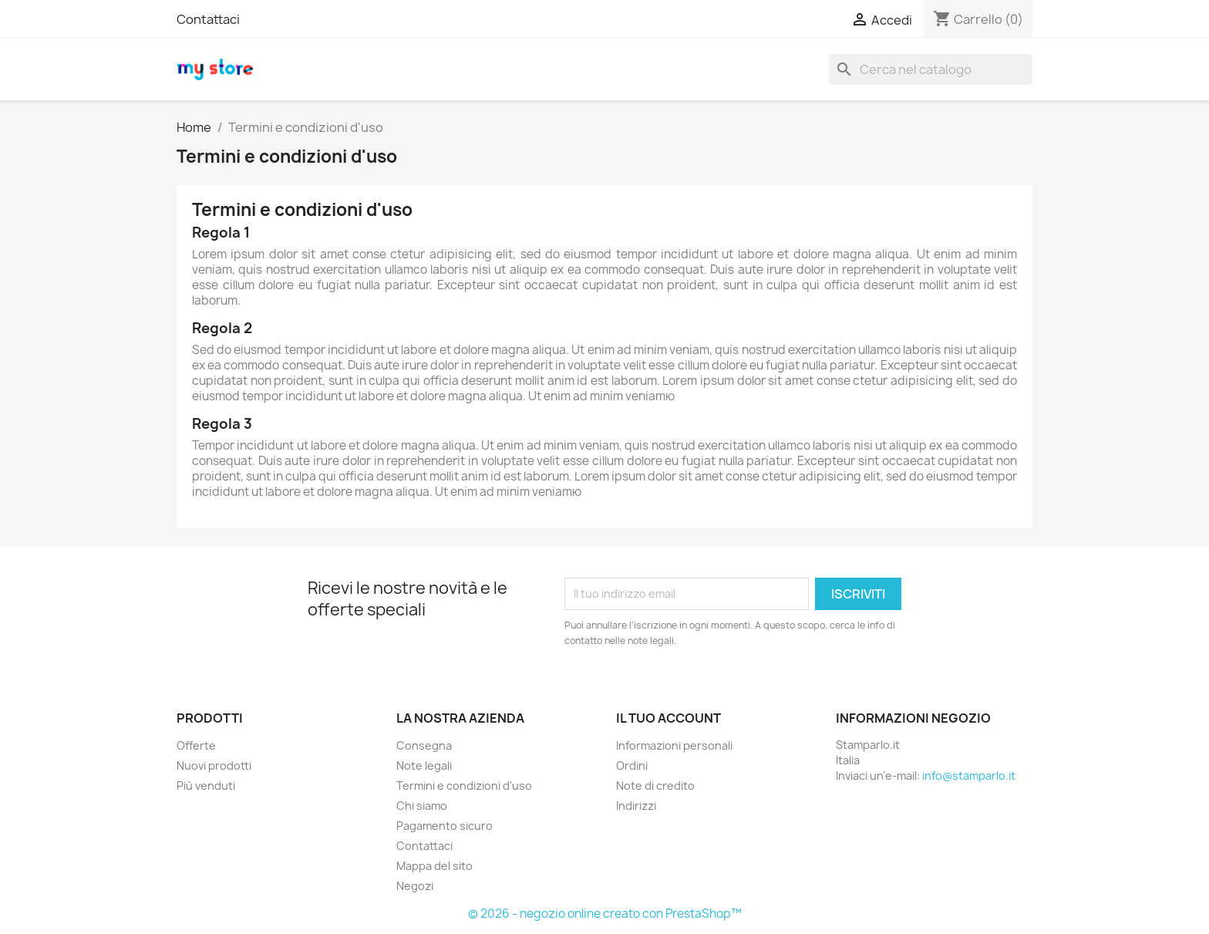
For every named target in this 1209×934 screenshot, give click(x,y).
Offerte (196, 745)
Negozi (414, 885)
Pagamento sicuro (444, 825)
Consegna (424, 745)
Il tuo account (668, 718)
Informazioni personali (674, 745)
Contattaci (208, 19)
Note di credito (655, 785)
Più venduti (206, 785)
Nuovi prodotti (214, 765)
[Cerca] (930, 69)
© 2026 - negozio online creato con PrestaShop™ (605, 913)
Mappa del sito (434, 865)
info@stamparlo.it (968, 775)
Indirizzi (636, 805)
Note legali (424, 765)
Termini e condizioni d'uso (464, 785)
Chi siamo (421, 805)
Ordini (632, 765)
